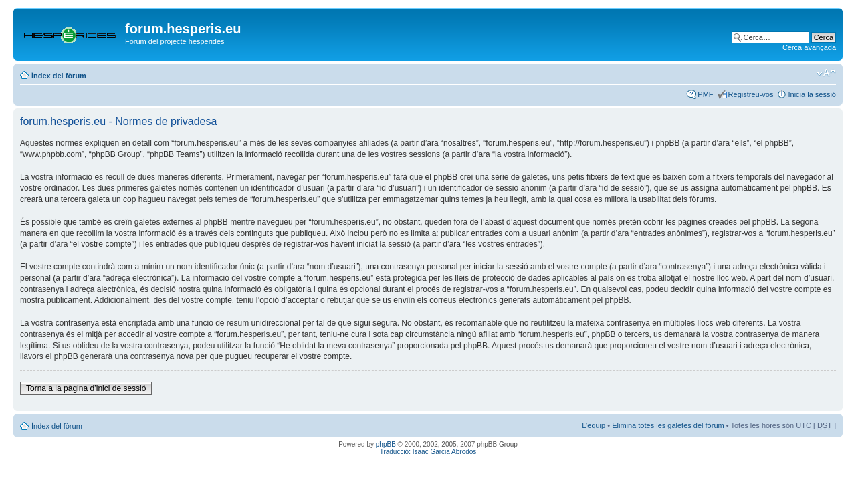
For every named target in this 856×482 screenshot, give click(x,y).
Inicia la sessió (812, 94)
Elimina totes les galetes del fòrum (668, 425)
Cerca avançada (809, 47)
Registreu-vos (751, 94)
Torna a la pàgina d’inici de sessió (86, 388)
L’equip (593, 425)
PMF (705, 94)
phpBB (386, 444)
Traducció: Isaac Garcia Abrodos (428, 451)
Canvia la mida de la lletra (826, 73)
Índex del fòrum (58, 76)
